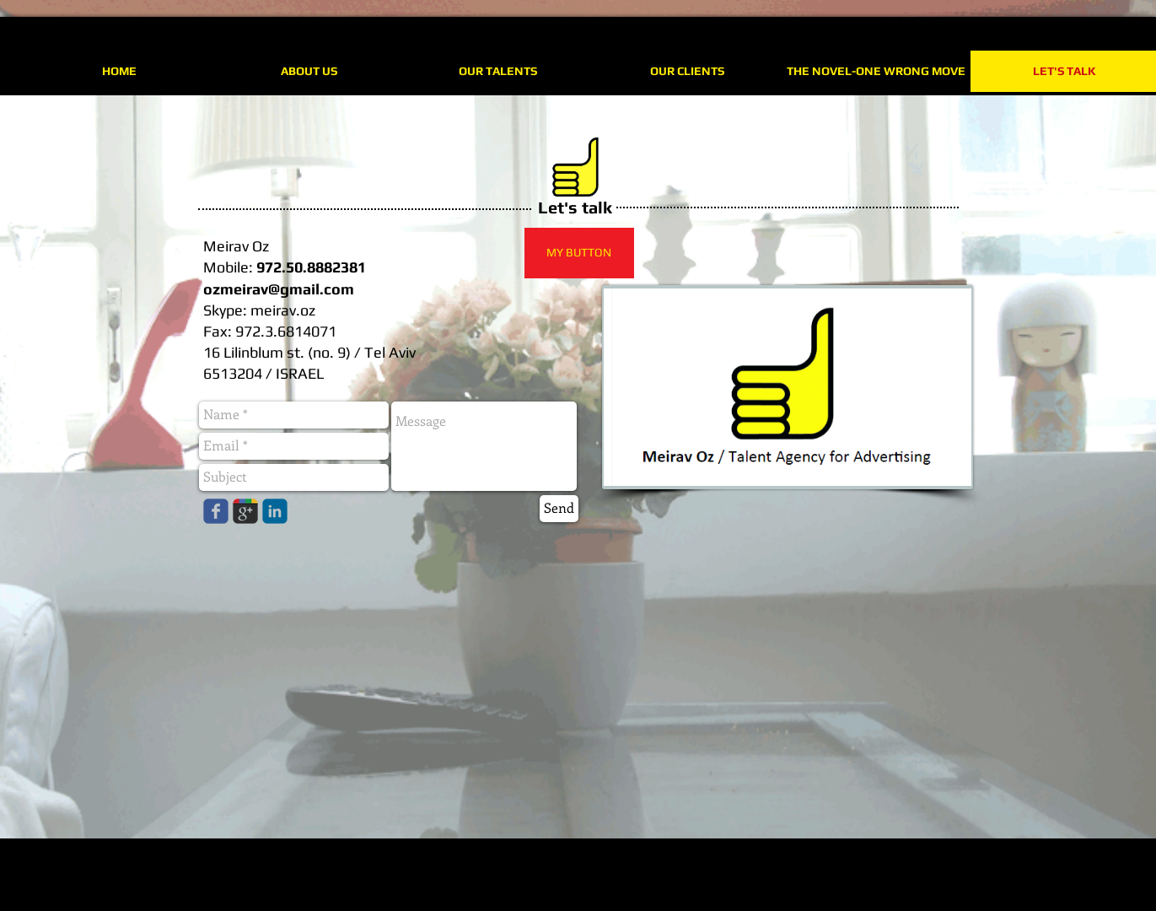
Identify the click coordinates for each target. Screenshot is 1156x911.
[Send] (559, 508)
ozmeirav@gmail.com (278, 289)
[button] (579, 253)
